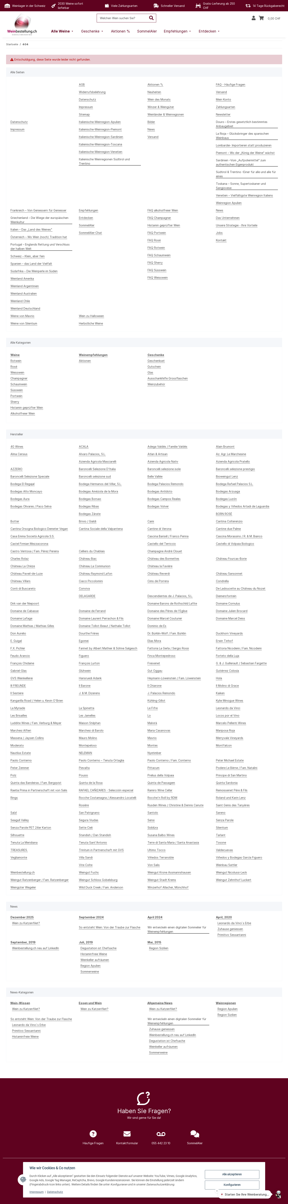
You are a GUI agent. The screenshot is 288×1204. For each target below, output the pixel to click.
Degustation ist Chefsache (98, 948)
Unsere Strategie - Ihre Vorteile (236, 225)
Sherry (14, 401)
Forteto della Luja (227, 655)
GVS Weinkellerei (21, 678)
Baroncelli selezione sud (95, 476)
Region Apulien (91, 965)
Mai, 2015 (154, 942)
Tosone (221, 842)
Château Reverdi (159, 573)
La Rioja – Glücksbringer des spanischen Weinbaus (242, 136)
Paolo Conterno (21, 760)
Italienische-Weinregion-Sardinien (101, 137)
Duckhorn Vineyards (229, 633)
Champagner (18, 378)
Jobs (219, 232)
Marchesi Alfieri (20, 730)
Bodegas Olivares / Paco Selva (30, 506)
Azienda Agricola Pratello (233, 461)
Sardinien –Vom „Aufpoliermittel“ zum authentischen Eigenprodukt (241, 162)
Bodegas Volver (158, 506)
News (151, 129)
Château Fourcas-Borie (231, 558)
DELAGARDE (87, 596)
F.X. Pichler (17, 648)
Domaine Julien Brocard (231, 611)
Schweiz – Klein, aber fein (27, 256)
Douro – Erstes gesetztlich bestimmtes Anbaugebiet (241, 124)
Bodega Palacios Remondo (165, 484)
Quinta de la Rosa (91, 782)
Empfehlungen (88, 210)
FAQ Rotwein (156, 247)
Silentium (222, 827)
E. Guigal (16, 640)
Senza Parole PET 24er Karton (30, 827)
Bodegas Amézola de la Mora (98, 491)
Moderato (17, 745)
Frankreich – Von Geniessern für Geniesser (38, 210)
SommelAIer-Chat (90, 232)
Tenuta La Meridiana (24, 842)
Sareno (220, 812)
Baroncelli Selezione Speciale (29, 476)
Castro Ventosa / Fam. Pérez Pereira (34, 551)
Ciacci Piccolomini (91, 581)
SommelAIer (86, 225)
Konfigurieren (232, 1184)
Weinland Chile (20, 301)
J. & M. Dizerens (89, 693)
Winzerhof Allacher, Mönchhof (168, 887)
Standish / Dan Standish (95, 835)
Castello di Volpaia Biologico (235, 543)
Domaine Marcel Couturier (165, 618)
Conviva (84, 588)
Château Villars (20, 581)
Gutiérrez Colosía (227, 670)
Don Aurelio (18, 633)
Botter (14, 521)
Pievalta (84, 767)
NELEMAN (85, 753)
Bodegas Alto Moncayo (26, 491)
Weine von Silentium (23, 323)
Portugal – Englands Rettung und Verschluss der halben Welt (40, 246)
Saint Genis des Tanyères (233, 805)
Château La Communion (94, 566)
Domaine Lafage (21, 618)
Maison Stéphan (90, 723)
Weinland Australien (23, 293)
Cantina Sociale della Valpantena (101, 528)
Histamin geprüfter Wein (164, 225)
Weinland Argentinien (24, 286)
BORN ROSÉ (224, 513)
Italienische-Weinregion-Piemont (100, 129)
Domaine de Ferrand (92, 611)
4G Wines (16, 446)
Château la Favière (160, 566)
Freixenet (154, 663)
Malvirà (152, 723)
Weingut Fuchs (89, 872)
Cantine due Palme (228, 528)
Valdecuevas (224, 850)
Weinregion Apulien (229, 203)
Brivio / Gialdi (87, 521)
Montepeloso (88, 745)
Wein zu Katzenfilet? (26, 923)
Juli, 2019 (86, 942)
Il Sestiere (16, 693)
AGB (82, 84)
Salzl (13, 812)
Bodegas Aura (19, 499)
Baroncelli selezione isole (164, 469)
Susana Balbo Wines (161, 835)
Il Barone (84, 685)
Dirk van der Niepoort (24, 603)
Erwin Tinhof (224, 640)
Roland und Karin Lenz (231, 797)
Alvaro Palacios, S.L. (92, 454)
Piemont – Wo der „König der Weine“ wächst (245, 152)
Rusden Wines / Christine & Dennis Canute (175, 805)
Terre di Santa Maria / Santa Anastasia (173, 842)
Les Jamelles (87, 715)
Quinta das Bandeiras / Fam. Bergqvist (35, 782)
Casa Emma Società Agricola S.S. (32, 536)
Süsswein (16, 390)
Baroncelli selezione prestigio (235, 469)
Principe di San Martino (231, 775)
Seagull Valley (19, 820)
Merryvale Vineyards (229, 738)
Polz (13, 775)
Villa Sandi (86, 857)
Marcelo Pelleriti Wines (231, 723)
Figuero (84, 655)
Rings (14, 797)
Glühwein (85, 670)
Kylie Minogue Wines (229, 700)
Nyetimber (154, 753)
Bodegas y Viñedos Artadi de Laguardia (242, 506)
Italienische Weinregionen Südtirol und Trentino (104, 161)
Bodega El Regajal (22, 484)
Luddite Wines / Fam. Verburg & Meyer (35, 723)
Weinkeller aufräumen (95, 960)
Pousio (83, 775)
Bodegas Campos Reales (164, 499)
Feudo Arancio (20, 655)
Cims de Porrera (158, 581)
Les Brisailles (18, 715)
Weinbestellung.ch (22, 872)
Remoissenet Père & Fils (231, 790)
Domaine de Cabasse (24, 611)
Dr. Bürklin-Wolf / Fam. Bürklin (167, 633)
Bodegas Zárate (90, 513)
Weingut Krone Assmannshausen (169, 872)
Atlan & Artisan (158, 454)
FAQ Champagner (159, 217)
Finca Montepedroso (161, 655)
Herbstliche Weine (91, 323)
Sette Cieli (86, 827)
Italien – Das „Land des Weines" (31, 229)
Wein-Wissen (20, 1003)
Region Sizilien (158, 948)
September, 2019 (23, 942)
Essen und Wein (90, 1003)
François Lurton (89, 663)
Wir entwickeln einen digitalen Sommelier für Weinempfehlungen (177, 929)
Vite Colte (85, 865)
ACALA (83, 446)
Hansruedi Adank (90, 678)
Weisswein (17, 372)
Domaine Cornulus (228, 603)
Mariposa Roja (225, 730)
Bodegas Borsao (90, 499)
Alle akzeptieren (232, 1174)
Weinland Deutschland (25, 308)
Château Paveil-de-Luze (26, 573)
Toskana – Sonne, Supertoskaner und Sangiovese (241, 186)
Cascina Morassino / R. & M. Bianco (239, 536)
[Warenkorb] (269, 18)
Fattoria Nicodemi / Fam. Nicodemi (239, 648)
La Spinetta (86, 708)
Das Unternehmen (228, 217)
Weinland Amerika (22, 278)
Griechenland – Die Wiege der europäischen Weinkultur (39, 220)
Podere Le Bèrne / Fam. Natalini (236, 767)
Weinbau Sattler (226, 865)
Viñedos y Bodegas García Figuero (239, 857)
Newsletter (223, 114)
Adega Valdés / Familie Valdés (167, 446)
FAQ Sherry (155, 262)
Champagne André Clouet (165, 551)
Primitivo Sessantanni (232, 934)
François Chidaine (22, 663)
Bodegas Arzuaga (228, 491)
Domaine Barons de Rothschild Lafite (172, 603)
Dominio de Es (157, 626)
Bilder (151, 122)
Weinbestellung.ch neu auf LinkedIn (35, 948)
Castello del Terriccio (162, 543)
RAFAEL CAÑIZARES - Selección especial (106, 790)
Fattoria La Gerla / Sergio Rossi (168, 648)
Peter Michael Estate (230, 760)
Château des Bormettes (163, 558)
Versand (221, 92)
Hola (219, 678)
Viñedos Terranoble (161, 857)
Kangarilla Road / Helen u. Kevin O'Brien (36, 700)
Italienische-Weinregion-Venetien (100, 151)
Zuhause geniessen (230, 929)
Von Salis (154, 865)
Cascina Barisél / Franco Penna (168, 536)
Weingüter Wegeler (23, 887)
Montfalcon (224, 745)
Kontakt (221, 240)
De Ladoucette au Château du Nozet (240, 588)
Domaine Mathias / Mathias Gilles (32, 626)
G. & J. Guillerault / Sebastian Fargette (241, 663)
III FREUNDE (18, 685)
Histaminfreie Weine (94, 954)
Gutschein (154, 366)
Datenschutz (55, 1192)
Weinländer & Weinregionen (166, 114)
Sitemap (84, 114)
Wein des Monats (159, 99)
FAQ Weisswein (158, 277)
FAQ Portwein (157, 232)
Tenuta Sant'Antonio (93, 842)
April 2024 (155, 917)
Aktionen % (155, 84)
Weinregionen (226, 1003)
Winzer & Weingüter (161, 107)
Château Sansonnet (229, 573)
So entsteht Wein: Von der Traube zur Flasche (109, 927)
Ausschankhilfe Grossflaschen (168, 378)
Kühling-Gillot (156, 700)
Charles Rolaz (19, 558)
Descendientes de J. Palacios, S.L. (170, 596)
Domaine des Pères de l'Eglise (167, 611)
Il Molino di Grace (227, 685)
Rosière (84, 805)
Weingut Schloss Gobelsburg (98, 880)
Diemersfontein (226, 596)
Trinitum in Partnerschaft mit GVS (101, 850)
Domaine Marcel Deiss (230, 618)
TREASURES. (19, 850)
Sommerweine (90, 971)
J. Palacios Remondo (161, 693)
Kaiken (220, 693)
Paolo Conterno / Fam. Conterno (169, 760)
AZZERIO (16, 469)
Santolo (153, 812)
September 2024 (91, 917)
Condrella (222, 581)
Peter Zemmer (19, 767)
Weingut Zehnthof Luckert (233, 880)
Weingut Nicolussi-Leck (231, 872)
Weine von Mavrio (22, 316)
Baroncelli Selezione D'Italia (97, 469)
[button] (253, 18)
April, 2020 (224, 917)
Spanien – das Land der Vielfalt (31, 263)
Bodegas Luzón (226, 499)
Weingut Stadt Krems (162, 880)
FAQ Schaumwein (159, 255)
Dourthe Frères (89, 633)
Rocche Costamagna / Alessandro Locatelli (107, 797)
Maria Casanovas (159, 730)
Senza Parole (225, 820)
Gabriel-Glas (18, 670)
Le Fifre (153, 708)
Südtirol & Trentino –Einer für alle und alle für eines (246, 174)
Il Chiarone (154, 685)
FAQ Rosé (154, 240)
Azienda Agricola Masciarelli (97, 461)
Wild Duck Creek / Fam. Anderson (101, 887)
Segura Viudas (88, 820)
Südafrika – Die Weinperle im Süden (34, 271)
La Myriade (17, 708)
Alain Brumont (225, 446)
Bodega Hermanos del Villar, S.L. (100, 484)
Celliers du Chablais (92, 551)
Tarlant (220, 835)
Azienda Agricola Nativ (163, 461)
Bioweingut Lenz (227, 476)
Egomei (84, 640)
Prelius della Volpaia (161, 775)
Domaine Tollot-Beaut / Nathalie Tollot (104, 626)
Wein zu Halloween (91, 316)
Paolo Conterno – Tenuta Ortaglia (101, 760)
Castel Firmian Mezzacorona (29, 543)
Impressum (37, 1192)
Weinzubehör (156, 384)
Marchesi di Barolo (91, 730)
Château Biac (88, 558)
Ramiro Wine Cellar (160, 790)
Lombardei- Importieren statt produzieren (243, 145)
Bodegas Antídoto (160, 491)
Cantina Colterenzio (229, 521)
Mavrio (152, 738)
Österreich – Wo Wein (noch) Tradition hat (38, 237)
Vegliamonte (18, 857)
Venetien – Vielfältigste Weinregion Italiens (244, 195)
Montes (153, 745)
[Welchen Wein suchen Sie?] (122, 18)
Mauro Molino (88, 738)
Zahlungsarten (225, 107)
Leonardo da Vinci (228, 708)
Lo (149, 715)
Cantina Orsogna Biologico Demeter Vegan (39, 528)
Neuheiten (154, 92)
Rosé (13, 366)
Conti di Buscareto (23, 588)
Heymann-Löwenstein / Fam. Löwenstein (174, 678)
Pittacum (153, 767)
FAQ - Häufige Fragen (230, 84)
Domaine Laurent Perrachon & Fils (101, 618)
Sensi (151, 820)
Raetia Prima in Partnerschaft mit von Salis (38, 790)
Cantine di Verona (159, 528)
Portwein (16, 396)
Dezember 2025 (22, 917)
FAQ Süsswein (157, 270)
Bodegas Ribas (89, 506)
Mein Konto (223, 99)
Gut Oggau (155, 670)
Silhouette (17, 835)
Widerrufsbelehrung (92, 92)
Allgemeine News (160, 1003)
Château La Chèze (22, 566)
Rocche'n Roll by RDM (162, 797)
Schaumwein (18, 384)
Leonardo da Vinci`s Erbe (234, 923)
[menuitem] (62, 31)
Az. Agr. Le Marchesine (231, 454)
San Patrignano (89, 812)
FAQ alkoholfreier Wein (163, 210)
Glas (150, 372)
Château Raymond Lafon (95, 573)
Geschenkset (156, 360)
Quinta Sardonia (227, 782)
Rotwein (15, 360)
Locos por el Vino (227, 715)
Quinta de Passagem (161, 782)
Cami (151, 521)
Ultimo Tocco (156, 850)
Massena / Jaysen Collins (27, 738)
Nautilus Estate (20, 753)
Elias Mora (154, 640)
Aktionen (85, 360)
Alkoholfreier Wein (22, 413)
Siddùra (153, 827)
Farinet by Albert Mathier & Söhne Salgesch (108, 648)
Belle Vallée (155, 476)
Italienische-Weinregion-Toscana (100, 144)
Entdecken (86, 217)
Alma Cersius (18, 454)
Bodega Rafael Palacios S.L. (234, 484)
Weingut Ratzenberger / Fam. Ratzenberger (39, 880)
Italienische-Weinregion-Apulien (100, 122)
